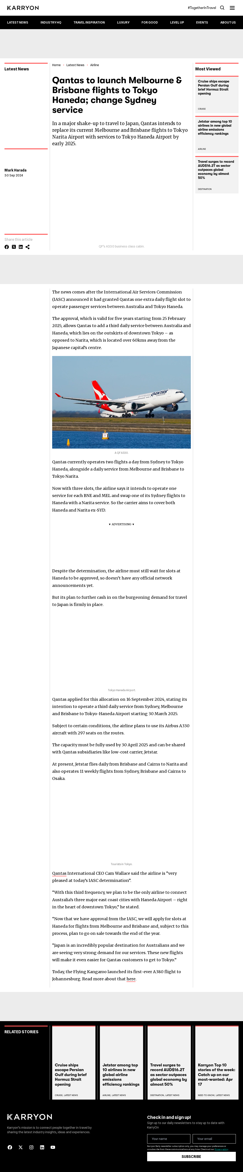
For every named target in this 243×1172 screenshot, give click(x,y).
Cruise (202, 109)
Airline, (107, 1095)
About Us (228, 22)
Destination (205, 189)
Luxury (123, 22)
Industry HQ (51, 22)
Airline (94, 65)
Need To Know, (206, 1095)
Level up (177, 22)
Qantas (59, 873)
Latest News (17, 22)
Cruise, (59, 1095)
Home (56, 65)
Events (202, 22)
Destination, (157, 1095)
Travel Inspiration (89, 22)
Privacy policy (221, 1149)
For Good (150, 22)
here (131, 978)
